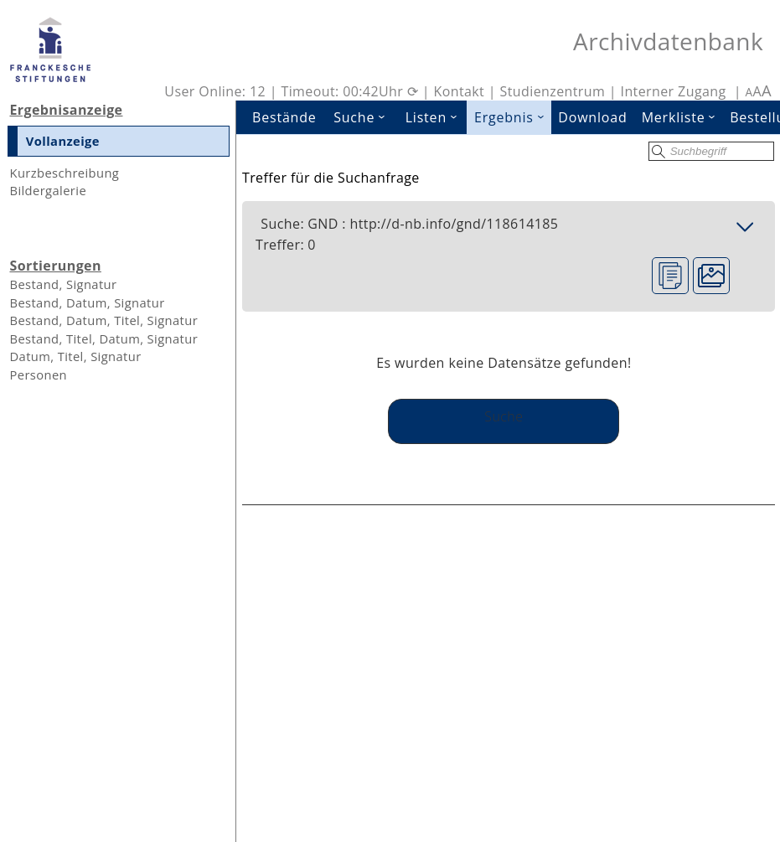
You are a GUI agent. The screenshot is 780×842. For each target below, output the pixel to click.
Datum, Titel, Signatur (75, 356)
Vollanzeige (63, 140)
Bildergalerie (47, 190)
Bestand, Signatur (62, 284)
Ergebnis (512, 117)
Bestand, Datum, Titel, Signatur (103, 320)
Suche (364, 117)
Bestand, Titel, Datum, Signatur (103, 338)
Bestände (284, 117)
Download (592, 117)
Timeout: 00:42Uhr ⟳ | (357, 91)
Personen (38, 374)
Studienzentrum (553, 91)
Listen (436, 117)
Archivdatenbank (668, 41)
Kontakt (458, 91)
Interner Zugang (673, 91)
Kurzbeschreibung (64, 172)
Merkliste (682, 117)
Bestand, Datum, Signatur (86, 302)
